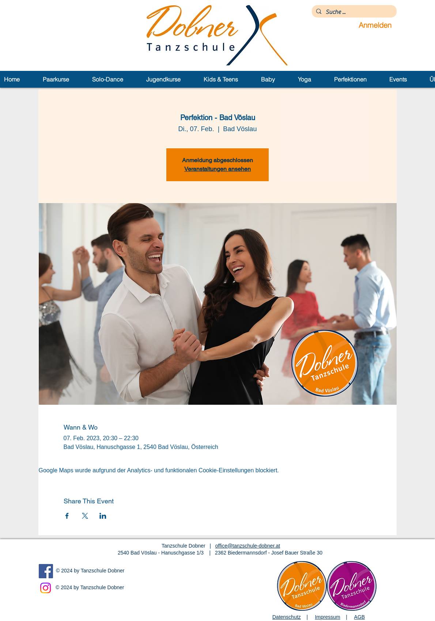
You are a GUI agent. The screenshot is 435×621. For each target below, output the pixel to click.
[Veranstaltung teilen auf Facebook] (67, 516)
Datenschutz (286, 617)
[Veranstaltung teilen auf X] (85, 516)
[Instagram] (45, 588)
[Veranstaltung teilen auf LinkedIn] (102, 516)
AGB (359, 617)
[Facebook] (46, 571)
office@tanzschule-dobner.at (247, 546)
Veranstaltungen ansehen (217, 168)
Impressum (327, 617)
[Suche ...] (353, 12)
